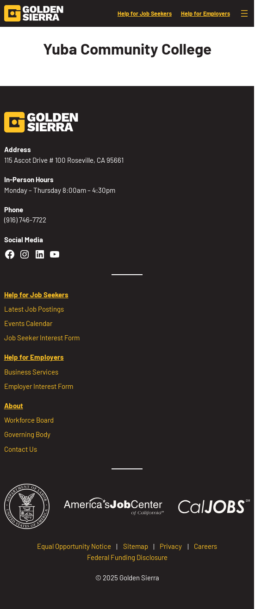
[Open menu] (244, 13)
